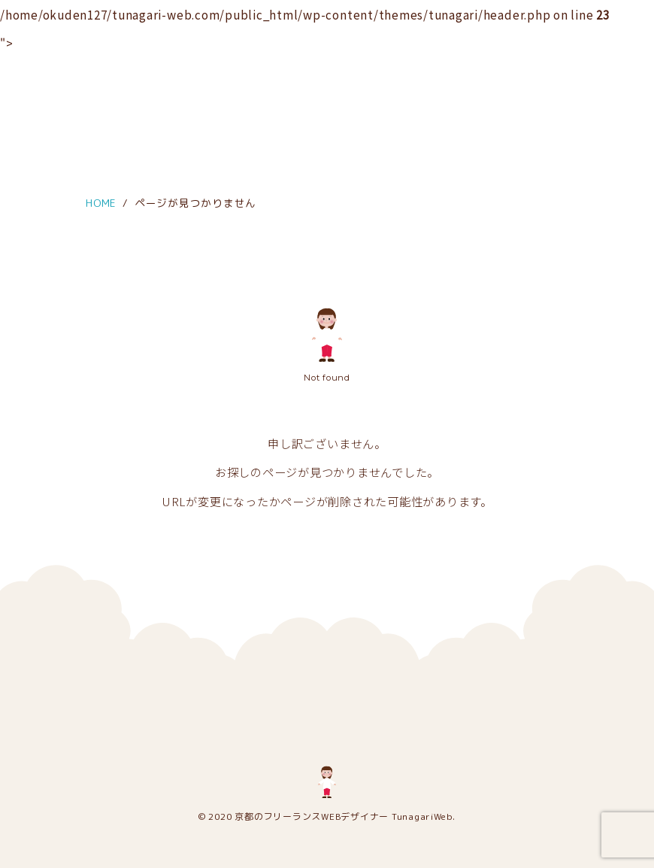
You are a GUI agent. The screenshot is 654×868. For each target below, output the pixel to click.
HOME (101, 203)
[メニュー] (24, 21)
